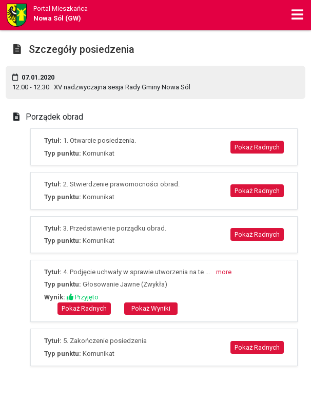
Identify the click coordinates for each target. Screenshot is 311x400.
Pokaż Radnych (257, 147)
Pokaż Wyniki (150, 308)
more (223, 272)
